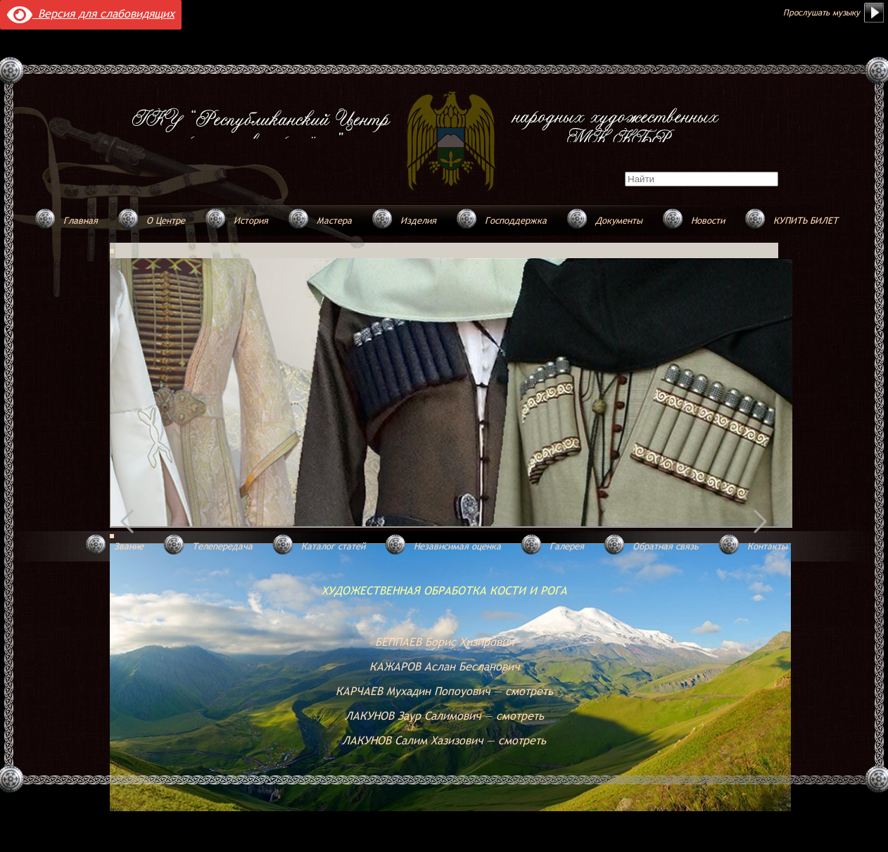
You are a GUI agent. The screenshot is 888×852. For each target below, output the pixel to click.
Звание (129, 546)
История (251, 220)
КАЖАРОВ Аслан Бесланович (444, 666)
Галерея (567, 546)
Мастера (334, 220)
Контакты (767, 546)
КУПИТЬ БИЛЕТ (805, 220)
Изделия (418, 220)
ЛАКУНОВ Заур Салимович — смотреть (444, 715)
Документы (618, 220)
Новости (708, 220)
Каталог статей (333, 546)
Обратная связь (666, 546)
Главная (80, 220)
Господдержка (516, 220)
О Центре (165, 220)
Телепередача (222, 546)
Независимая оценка (457, 546)
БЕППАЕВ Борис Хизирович (444, 641)
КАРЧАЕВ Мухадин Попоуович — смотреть (444, 691)
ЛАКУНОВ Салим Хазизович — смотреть (444, 740)
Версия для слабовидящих (91, 13)
